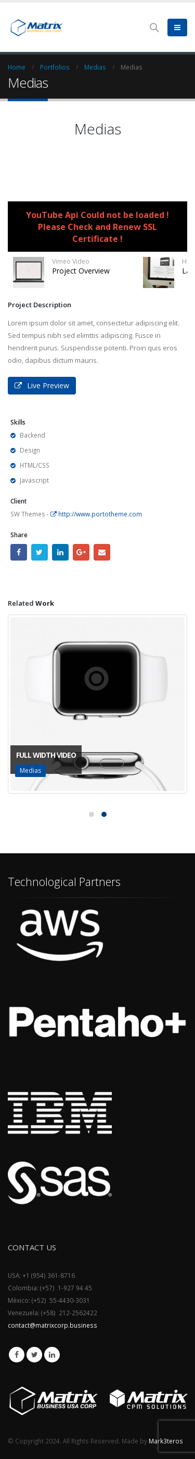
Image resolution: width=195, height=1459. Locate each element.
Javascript (34, 480)
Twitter (39, 552)
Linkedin (52, 1354)
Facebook (18, 552)
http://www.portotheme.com (96, 514)
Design (30, 450)
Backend (32, 435)
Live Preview (42, 385)
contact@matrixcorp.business (52, 1325)
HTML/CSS (34, 465)
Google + (81, 552)
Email (102, 552)
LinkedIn (60, 552)
